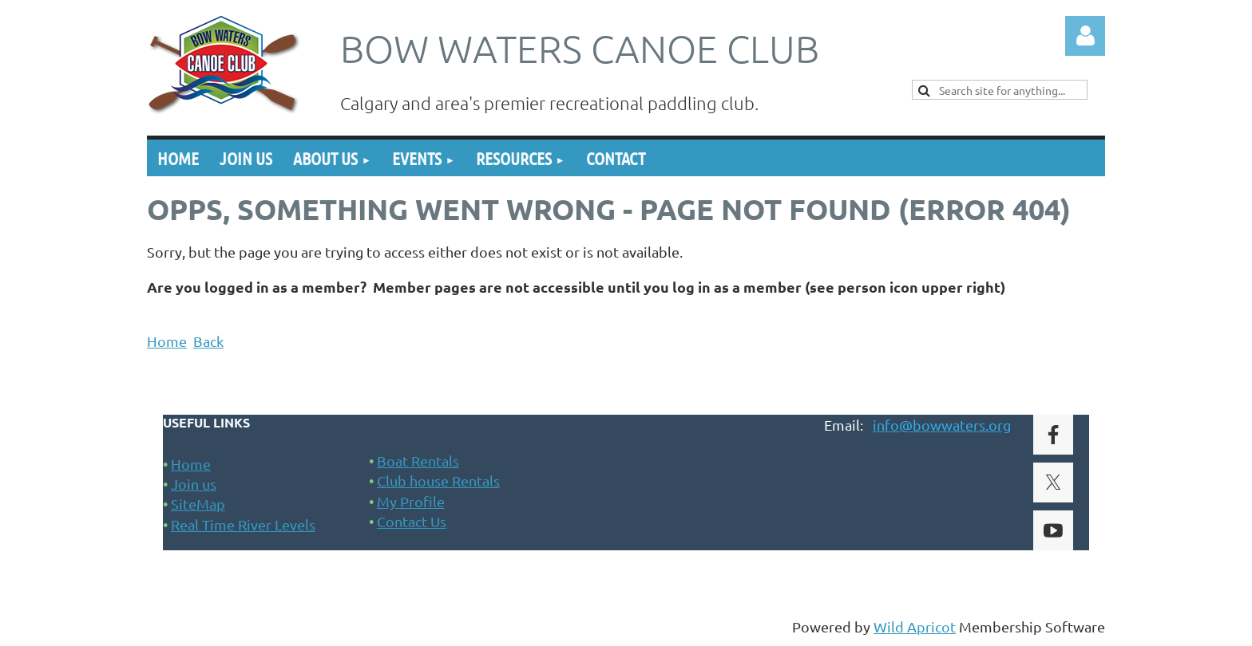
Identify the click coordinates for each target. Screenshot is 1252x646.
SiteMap (198, 503)
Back (208, 341)
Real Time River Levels (243, 524)
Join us (193, 483)
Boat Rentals (418, 460)
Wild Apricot (915, 626)
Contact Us (411, 521)
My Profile (411, 501)
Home (167, 341)
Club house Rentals (438, 480)
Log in (1085, 36)
